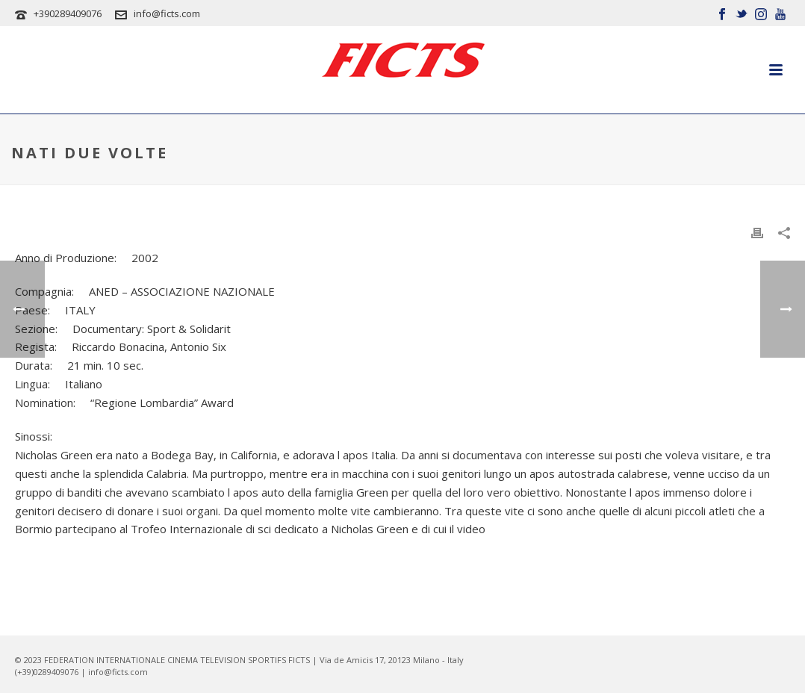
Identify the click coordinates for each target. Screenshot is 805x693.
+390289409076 (68, 13)
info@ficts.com (167, 13)
